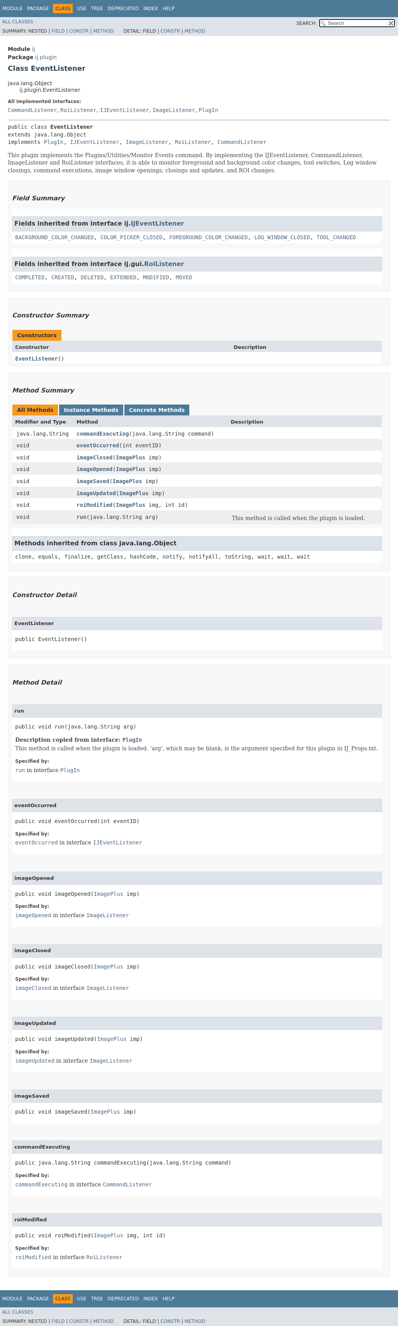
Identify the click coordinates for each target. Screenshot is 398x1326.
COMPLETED (30, 277)
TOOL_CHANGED (336, 237)
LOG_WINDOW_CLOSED (282, 237)
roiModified (95, 505)
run (81, 517)
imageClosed (95, 457)
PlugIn (208, 110)
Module (12, 8)
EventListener (36, 359)
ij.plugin (46, 57)
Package (38, 8)
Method (103, 31)
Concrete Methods (157, 410)
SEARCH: (307, 23)
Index (150, 8)
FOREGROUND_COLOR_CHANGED (208, 237)
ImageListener (173, 110)
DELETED (92, 277)
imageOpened (95, 469)
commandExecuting (103, 434)
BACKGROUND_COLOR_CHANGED (54, 237)
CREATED (62, 277)
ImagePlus (130, 457)
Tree (97, 8)
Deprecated (123, 8)
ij (33, 49)
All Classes (17, 22)
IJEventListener (124, 110)
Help (168, 8)
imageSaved (93, 481)
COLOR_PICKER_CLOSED (131, 237)
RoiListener (78, 110)
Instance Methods (91, 410)
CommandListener (32, 110)
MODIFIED (156, 277)
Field (58, 31)
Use (81, 8)
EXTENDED (123, 277)
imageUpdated (96, 493)
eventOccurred (98, 445)
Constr (79, 31)
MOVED (184, 277)
